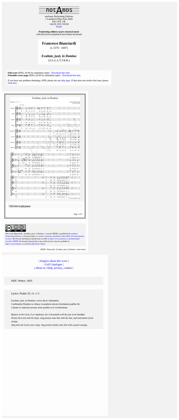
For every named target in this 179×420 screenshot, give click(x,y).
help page (65, 80)
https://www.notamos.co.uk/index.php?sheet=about (25, 244)
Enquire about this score (53, 261)
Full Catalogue (53, 264)
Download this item (60, 73)
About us (40, 268)
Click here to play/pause (19, 206)
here (15, 83)
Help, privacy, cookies (59, 268)
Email (59, 26)
